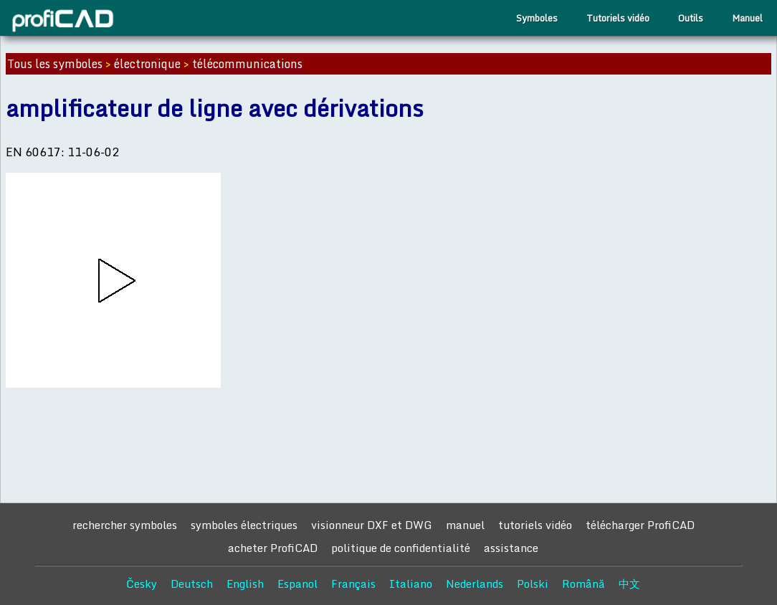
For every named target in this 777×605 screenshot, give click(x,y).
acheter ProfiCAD (273, 547)
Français (353, 583)
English (245, 583)
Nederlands (474, 583)
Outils (690, 18)
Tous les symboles (55, 63)
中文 (629, 583)
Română (583, 583)
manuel (465, 524)
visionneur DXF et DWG (371, 524)
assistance (511, 547)
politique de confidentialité (400, 547)
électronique (147, 63)
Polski (532, 583)
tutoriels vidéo (535, 524)
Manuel (747, 18)
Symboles (537, 18)
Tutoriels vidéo (617, 18)
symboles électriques (244, 524)
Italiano (410, 583)
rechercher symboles (124, 524)
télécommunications (247, 63)
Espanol (297, 583)
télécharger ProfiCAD (640, 524)
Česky (141, 583)
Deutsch (192, 583)
